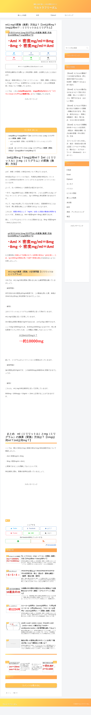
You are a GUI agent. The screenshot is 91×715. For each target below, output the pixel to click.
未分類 (69, 202)
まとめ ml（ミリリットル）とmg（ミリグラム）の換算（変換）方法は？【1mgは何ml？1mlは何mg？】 (31, 146)
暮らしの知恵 (71, 198)
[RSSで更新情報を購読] (44, 533)
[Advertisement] (31, 108)
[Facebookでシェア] (18, 54)
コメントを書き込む (31, 694)
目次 (29, 125)
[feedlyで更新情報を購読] (18, 533)
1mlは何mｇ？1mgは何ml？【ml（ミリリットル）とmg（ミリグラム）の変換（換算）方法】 (31, 132)
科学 (7, 517)
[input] (77, 48)
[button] (52, 54)
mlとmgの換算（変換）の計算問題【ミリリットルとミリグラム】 (32, 138)
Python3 (70, 179)
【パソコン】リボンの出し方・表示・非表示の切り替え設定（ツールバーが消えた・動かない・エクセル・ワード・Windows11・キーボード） (76, 148)
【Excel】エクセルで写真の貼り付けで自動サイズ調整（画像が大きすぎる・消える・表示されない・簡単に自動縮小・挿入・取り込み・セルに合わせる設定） (77, 113)
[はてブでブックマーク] (27, 54)
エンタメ (70, 184)
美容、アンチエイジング (75, 212)
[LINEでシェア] (44, 54)
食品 (68, 216)
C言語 (69, 170)
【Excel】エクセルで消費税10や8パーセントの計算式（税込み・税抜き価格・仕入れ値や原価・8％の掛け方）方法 (77, 130)
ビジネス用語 (71, 193)
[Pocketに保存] (35, 54)
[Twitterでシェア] (10, 54)
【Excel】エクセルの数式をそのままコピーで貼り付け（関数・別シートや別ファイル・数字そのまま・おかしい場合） (77, 95)
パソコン (70, 188)
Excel (69, 174)
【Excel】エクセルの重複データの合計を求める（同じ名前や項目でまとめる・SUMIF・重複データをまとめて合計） (77, 79)
